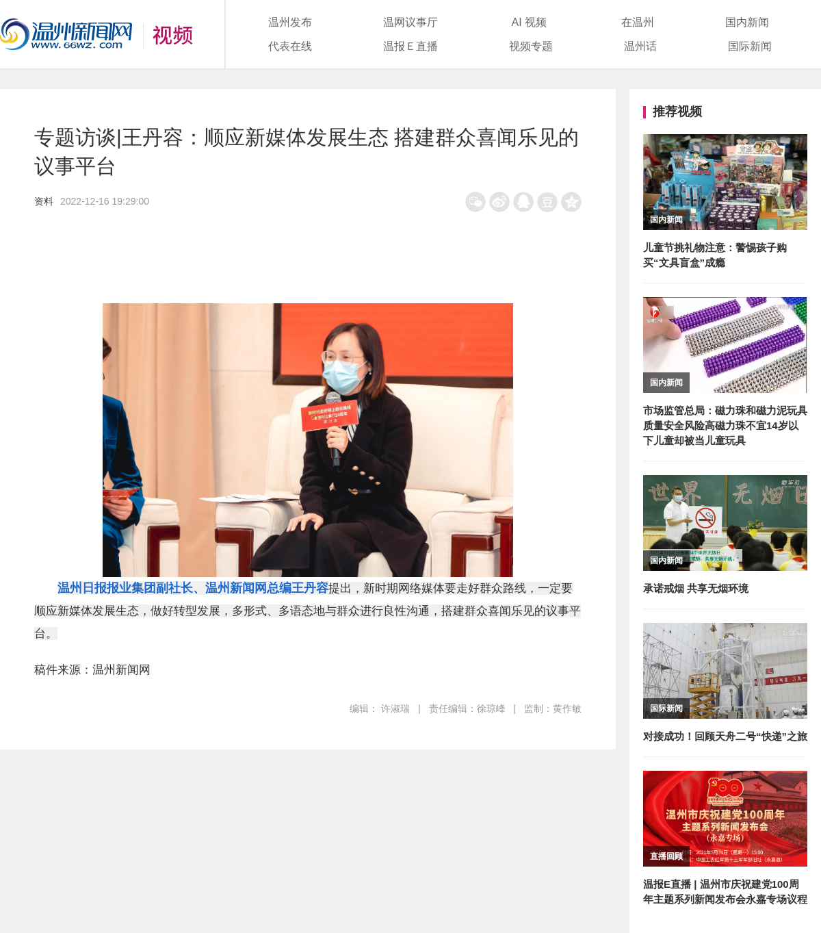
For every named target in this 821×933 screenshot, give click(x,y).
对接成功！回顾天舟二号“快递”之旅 (725, 736)
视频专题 (531, 46)
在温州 (637, 22)
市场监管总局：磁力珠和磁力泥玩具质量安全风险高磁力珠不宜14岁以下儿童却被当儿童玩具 (725, 425)
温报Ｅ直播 (410, 46)
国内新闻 (747, 22)
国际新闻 (750, 46)
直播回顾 (666, 856)
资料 (43, 201)
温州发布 (290, 22)
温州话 (640, 46)
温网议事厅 (410, 22)
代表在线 (290, 46)
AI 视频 (529, 22)
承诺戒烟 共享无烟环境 (695, 588)
